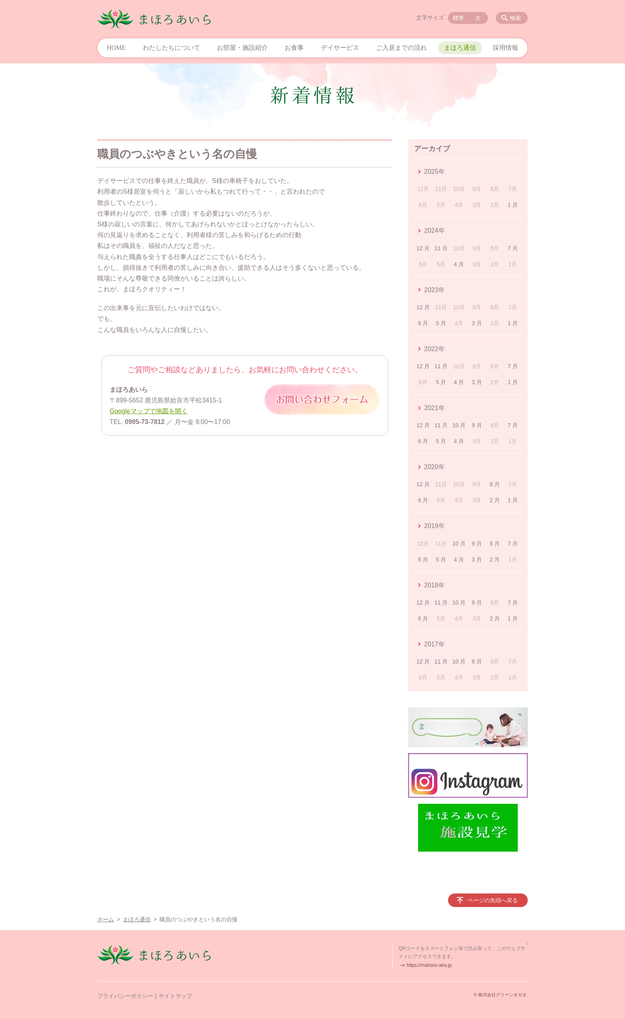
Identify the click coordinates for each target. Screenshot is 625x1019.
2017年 (434, 644)
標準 (458, 18)
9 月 (477, 425)
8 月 (495, 484)
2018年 (434, 585)
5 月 (441, 323)
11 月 (441, 248)
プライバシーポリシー (125, 996)
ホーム (105, 919)
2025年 (434, 171)
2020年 (434, 466)
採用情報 (505, 47)
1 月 (512, 205)
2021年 (434, 407)
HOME (116, 47)
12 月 (423, 248)
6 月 (423, 323)
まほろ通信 (460, 47)
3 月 (477, 323)
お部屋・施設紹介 (242, 47)
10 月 (459, 425)
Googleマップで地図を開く (149, 411)
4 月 (459, 264)
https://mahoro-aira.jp (429, 965)
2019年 (434, 525)
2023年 (434, 290)
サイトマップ (175, 996)
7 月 (512, 248)
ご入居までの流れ (401, 47)
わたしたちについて (171, 47)
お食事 (294, 47)
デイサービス (340, 47)
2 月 (495, 500)
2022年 (434, 349)
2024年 (434, 230)
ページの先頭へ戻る (493, 900)
